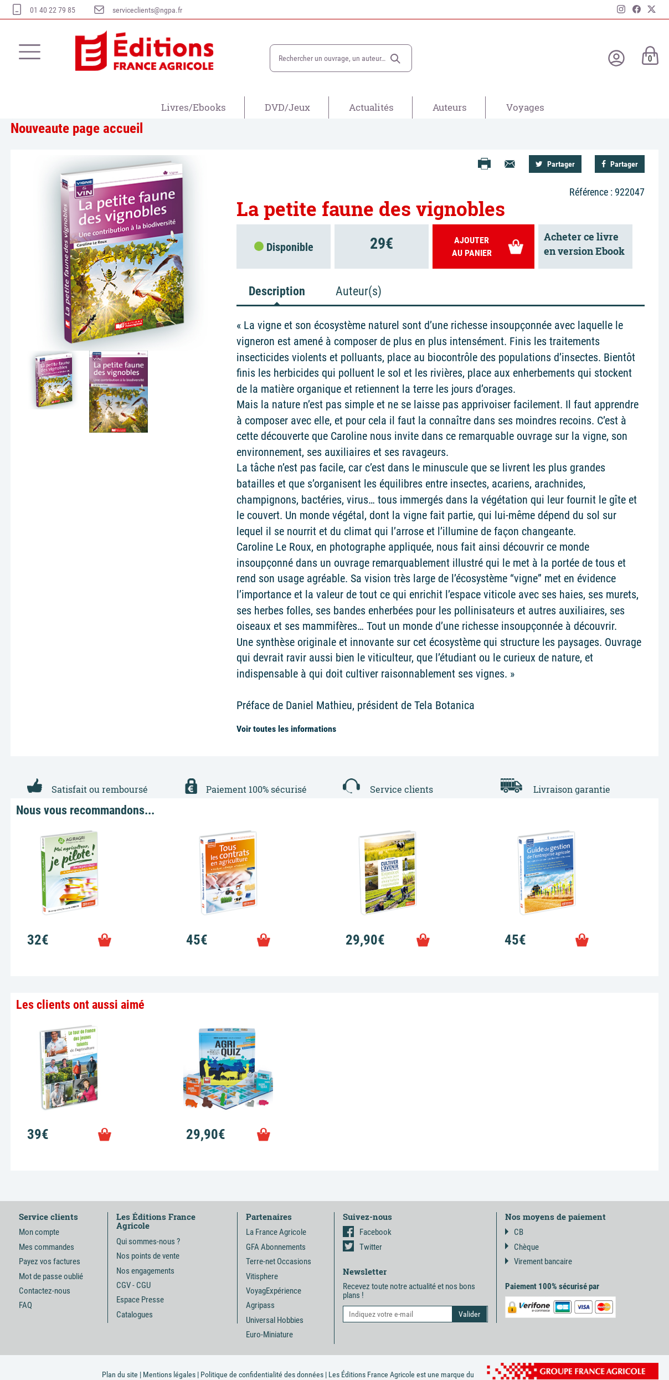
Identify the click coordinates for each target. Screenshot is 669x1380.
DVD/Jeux (287, 107)
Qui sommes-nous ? (148, 1241)
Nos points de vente (147, 1256)
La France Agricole (276, 1232)
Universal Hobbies (274, 1320)
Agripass (260, 1305)
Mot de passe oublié (51, 1276)
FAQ (25, 1305)
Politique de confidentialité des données (261, 1374)
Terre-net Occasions (278, 1261)
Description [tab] (277, 291)
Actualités (371, 107)
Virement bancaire (538, 1261)
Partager (555, 164)
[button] (395, 58)
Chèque (522, 1247)
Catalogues (134, 1315)
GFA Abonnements (276, 1247)
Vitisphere (262, 1276)
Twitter (362, 1247)
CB (514, 1232)
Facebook (367, 1232)
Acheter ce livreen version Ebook (584, 244)
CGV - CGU (133, 1285)
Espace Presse (140, 1300)
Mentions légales (169, 1374)
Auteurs (450, 107)
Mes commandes (46, 1247)
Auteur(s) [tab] (359, 291)
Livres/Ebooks (193, 107)
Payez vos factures (49, 1261)
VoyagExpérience (273, 1291)
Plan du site (120, 1374)
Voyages (525, 107)
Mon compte (39, 1232)
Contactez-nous (44, 1291)
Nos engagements (145, 1271)
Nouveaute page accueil (77, 128)
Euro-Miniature (269, 1335)
